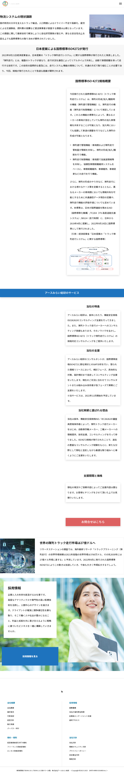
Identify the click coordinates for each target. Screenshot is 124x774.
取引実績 (10, 724)
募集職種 (72, 708)
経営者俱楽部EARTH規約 (17, 742)
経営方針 (10, 720)
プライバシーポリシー (77, 751)
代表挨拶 (10, 716)
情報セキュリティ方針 (77, 746)
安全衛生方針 (74, 755)
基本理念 (10, 712)
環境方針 (72, 759)
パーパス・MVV (13, 728)
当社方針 (73, 737)
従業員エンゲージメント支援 (80, 716)
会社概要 (11, 702)
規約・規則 (12, 737)
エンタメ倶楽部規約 (15, 751)
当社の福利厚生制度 (77, 712)
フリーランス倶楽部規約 (16, 746)
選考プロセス (74, 720)
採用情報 (73, 702)
